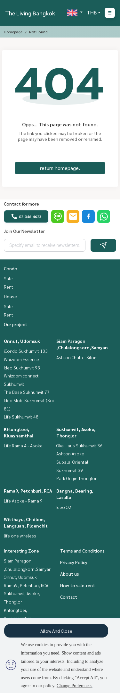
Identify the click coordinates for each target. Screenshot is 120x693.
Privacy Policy (73, 562)
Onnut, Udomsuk (22, 341)
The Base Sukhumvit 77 (27, 392)
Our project (15, 324)
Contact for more (21, 204)
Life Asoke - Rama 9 (23, 500)
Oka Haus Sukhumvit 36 (79, 445)
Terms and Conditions (82, 551)
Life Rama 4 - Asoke (23, 445)
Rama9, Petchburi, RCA (28, 491)
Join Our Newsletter (24, 231)
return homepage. (60, 168)
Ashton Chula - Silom (77, 357)
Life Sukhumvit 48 (21, 416)
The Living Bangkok (30, 13)
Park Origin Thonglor (76, 478)
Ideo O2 (63, 507)
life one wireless (20, 535)
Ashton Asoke (70, 453)
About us (69, 574)
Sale (8, 278)
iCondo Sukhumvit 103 (26, 351)
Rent (8, 287)
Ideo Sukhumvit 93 (22, 367)
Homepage (13, 31)
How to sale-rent (77, 585)
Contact (68, 597)
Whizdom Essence (21, 359)
